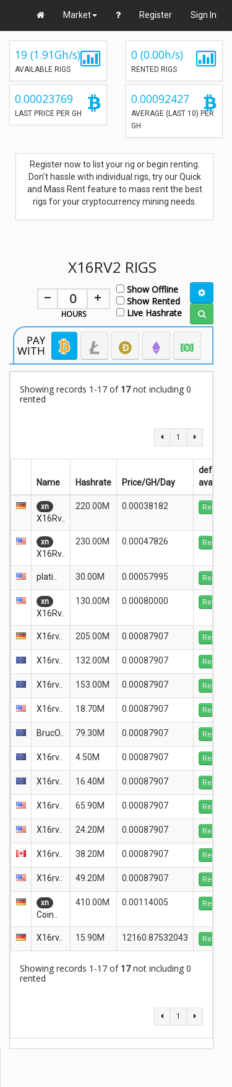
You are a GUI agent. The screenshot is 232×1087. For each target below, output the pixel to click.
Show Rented (148, 300)
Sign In (204, 15)
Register (155, 15)
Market (80, 15)
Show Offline (147, 288)
